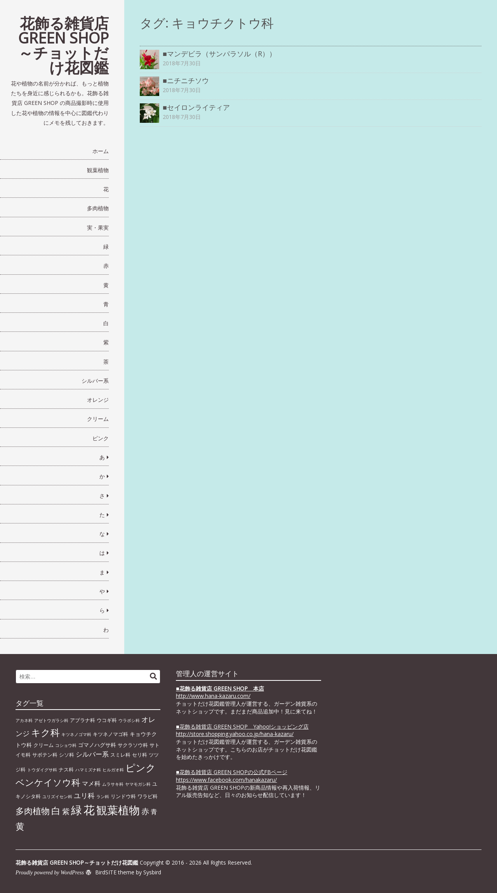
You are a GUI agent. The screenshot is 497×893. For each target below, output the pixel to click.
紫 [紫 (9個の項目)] (66, 811)
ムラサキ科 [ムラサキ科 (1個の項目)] (112, 784)
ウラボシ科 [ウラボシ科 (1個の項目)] (129, 720)
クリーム (98, 418)
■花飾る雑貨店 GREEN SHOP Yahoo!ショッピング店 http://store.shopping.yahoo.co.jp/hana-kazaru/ (242, 730)
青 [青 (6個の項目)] (154, 811)
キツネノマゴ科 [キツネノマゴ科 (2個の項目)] (110, 734)
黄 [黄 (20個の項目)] (20, 826)
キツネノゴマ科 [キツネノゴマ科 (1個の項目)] (76, 734)
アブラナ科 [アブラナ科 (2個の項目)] (82, 720)
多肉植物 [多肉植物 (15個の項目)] (33, 810)
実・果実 (98, 227)
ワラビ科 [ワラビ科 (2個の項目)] (147, 796)
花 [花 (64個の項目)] (89, 810)
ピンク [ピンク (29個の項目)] (140, 767)
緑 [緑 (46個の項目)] (76, 809)
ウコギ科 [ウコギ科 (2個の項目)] (107, 720)
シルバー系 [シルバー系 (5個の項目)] (92, 754)
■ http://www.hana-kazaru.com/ (220, 692)
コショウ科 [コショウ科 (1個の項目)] (65, 745)
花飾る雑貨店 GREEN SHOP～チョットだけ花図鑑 (63, 45)
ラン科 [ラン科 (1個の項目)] (102, 796)
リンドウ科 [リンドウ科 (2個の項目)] (123, 796)
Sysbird (152, 872)
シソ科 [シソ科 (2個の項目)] (66, 754)
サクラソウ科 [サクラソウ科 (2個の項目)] (133, 744)
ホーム (100, 151)
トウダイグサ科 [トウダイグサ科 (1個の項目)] (42, 770)
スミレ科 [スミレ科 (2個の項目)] (120, 754)
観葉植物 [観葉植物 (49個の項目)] (118, 809)
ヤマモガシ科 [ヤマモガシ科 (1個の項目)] (138, 784)
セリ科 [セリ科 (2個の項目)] (139, 754)
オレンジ (98, 399)
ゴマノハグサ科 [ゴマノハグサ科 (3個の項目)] (97, 744)
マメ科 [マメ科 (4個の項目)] (91, 783)
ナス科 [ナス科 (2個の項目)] (66, 769)
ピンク (100, 438)
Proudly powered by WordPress (50, 873)
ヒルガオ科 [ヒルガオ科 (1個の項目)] (113, 770)
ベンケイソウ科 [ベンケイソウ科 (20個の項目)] (48, 782)
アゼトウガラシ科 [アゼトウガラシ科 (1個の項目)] (51, 720)
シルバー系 (95, 380)
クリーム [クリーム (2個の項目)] (43, 744)
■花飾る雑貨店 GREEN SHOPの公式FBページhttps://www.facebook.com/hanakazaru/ (231, 775)
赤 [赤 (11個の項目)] (145, 811)
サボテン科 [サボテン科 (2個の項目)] (44, 754)
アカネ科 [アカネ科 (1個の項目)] (24, 720)
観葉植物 (98, 170)
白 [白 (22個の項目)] (56, 810)
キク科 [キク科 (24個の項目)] (45, 732)
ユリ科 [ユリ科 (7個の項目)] (84, 795)
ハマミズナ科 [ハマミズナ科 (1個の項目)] (88, 770)
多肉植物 (98, 208)
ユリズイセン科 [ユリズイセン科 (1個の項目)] (57, 796)
